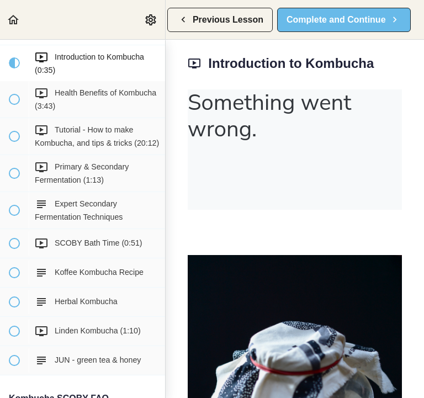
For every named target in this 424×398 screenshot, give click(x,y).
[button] (14, 19)
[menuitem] (151, 19)
